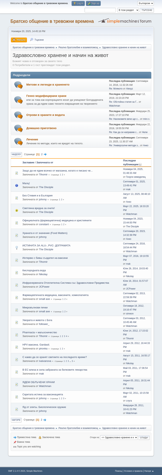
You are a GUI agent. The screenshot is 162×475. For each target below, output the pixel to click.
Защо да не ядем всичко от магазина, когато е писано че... (58, 170)
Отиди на (94, 437)
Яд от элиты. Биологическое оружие (44, 407)
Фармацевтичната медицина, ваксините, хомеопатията (55, 295)
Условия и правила (133, 471)
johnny (43, 199)
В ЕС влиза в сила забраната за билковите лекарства (55, 369)
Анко (145, 145)
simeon (130, 313)
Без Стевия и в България (38, 195)
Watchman (114, 105)
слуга (129, 400)
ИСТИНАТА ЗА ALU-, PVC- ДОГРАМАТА (46, 245)
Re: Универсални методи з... (124, 145)
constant (44, 224)
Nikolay (43, 274)
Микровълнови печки (35, 307)
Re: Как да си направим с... (123, 132)
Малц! (26, 183)
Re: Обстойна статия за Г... (123, 102)
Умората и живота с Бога (37, 320)
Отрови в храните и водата (45, 114)
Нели (145, 132)
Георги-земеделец (136, 177)
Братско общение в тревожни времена (52, 21)
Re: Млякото (115, 88)
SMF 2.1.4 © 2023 (16, 471)
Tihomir (43, 174)
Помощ (118, 471)
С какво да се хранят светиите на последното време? (55, 357)
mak (128, 189)
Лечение (32, 139)
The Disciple (46, 187)
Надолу (16, 154)
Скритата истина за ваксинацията (43, 394)
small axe (44, 298)
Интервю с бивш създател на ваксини (45, 257)
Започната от (44, 162)
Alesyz (129, 88)
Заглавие (28, 162)
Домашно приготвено (41, 128)
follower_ (44, 324)
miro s (146, 119)
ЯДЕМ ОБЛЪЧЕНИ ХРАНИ (39, 382)
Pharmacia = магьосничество (40, 332)
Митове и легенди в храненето (47, 84)
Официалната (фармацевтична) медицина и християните (57, 220)
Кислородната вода (34, 270)
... (70, 361)
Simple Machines (34, 471)
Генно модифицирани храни (46, 95)
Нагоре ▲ (149, 471)
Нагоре (16, 420)
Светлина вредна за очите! (39, 208)
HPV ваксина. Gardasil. (36, 344)
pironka (43, 348)
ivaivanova (45, 361)
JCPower (44, 286)
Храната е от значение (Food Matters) (45, 233)
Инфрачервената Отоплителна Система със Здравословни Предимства (66, 282)
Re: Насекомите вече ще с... (124, 119)
